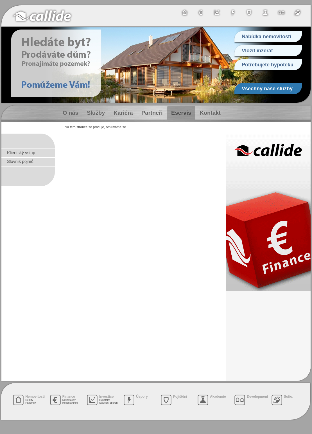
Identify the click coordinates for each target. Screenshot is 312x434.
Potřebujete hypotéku (267, 65)
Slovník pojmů (20, 161)
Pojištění (180, 397)
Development (257, 397)
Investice (106, 397)
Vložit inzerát (257, 50)
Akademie (218, 397)
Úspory (142, 397)
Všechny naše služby (267, 88)
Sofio (288, 397)
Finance (68, 397)
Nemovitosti (35, 397)
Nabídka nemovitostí (266, 36)
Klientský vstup (21, 152)
